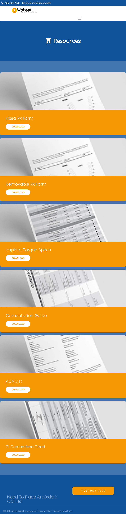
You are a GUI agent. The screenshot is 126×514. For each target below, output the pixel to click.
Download (18, 126)
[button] (79, 18)
